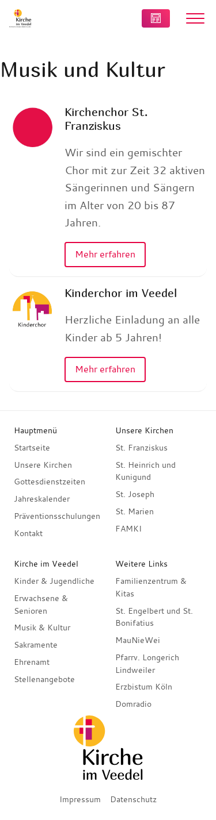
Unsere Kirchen (43, 465)
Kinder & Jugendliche (54, 581)
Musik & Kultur (42, 627)
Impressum (80, 799)
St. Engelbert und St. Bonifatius (154, 617)
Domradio (133, 704)
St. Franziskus (141, 447)
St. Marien (134, 511)
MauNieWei (137, 640)
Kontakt (28, 533)
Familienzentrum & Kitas (151, 587)
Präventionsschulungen (57, 516)
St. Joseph (134, 494)
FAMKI (128, 528)
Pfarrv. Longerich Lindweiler (147, 663)
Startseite (32, 447)
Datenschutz (133, 799)
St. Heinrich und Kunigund (145, 471)
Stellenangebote (44, 679)
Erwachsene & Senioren (41, 604)
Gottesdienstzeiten (49, 481)
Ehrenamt (32, 662)
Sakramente (36, 645)
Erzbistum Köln (143, 687)
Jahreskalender (42, 499)
